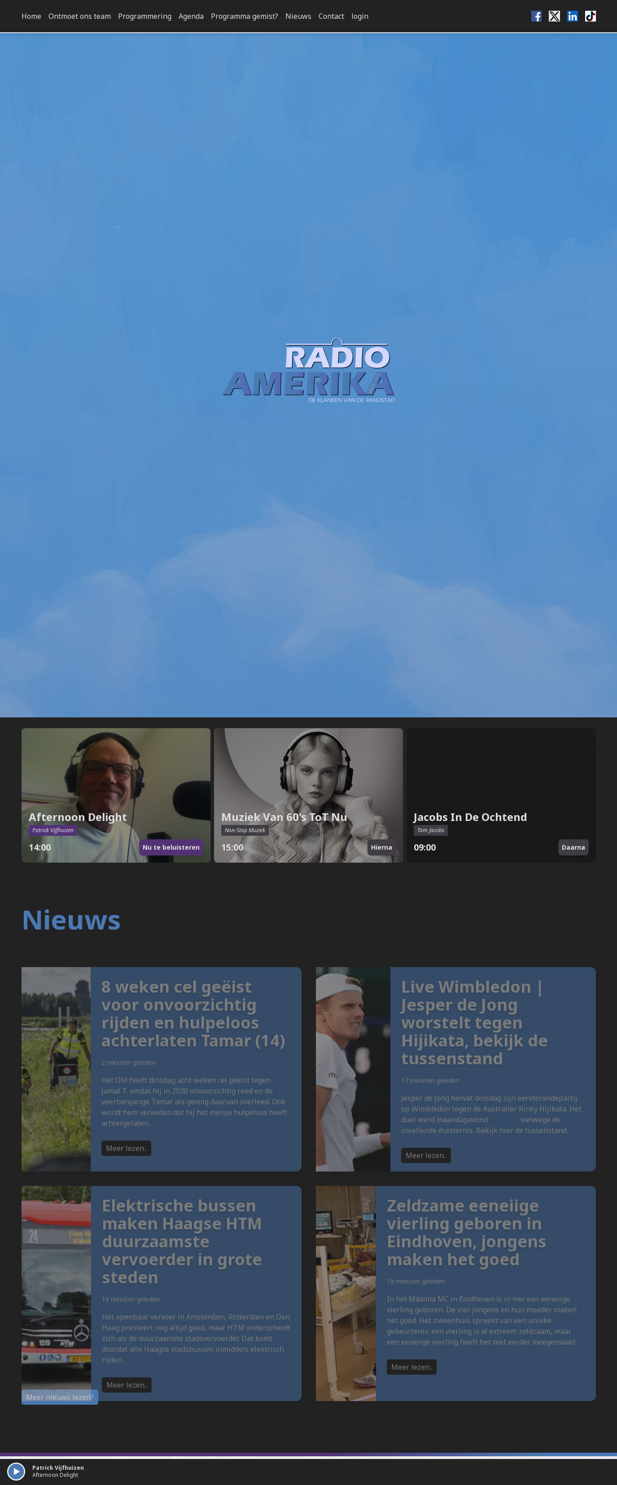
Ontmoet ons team (79, 16)
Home (31, 16)
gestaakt (504, 1138)
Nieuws (298, 16)
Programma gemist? (244, 16)
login (359, 16)
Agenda (191, 16)
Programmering (144, 16)
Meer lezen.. (126, 1167)
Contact (331, 16)
